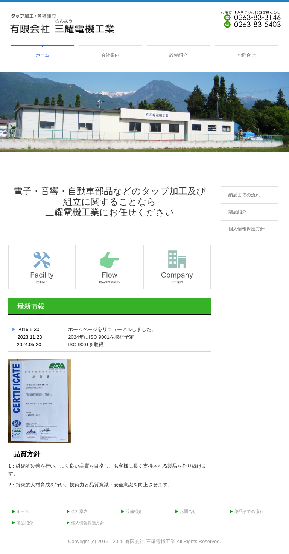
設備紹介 (178, 55)
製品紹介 (237, 212)
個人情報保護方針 (246, 229)
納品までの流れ (244, 195)
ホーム (42, 55)
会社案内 (110, 55)
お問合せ (246, 55)
